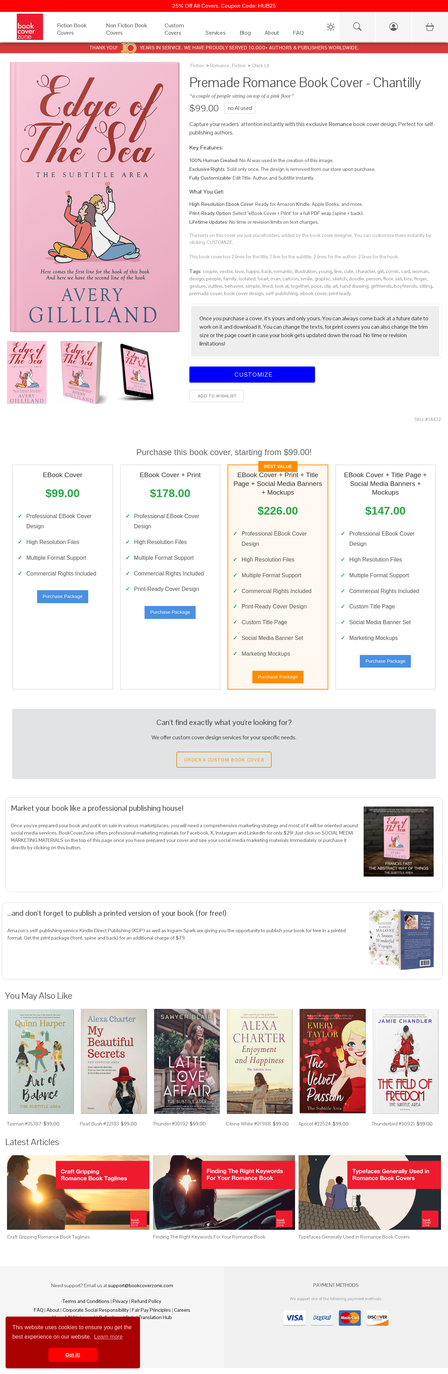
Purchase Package (63, 599)
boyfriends (405, 286)
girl (380, 271)
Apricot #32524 (315, 1130)
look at (282, 286)
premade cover (205, 293)
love (239, 271)
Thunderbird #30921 (393, 1130)
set (398, 279)
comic (392, 271)
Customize (252, 374)
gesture (197, 286)
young (325, 271)
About (53, 1316)
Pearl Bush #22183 (99, 1130)
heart (263, 279)
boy (408, 279)
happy (252, 271)
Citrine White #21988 (248, 1130)
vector (226, 271)
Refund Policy (146, 1307)
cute (349, 271)
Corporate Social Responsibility (96, 1316)
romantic (283, 271)
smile (307, 279)
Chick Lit (260, 66)
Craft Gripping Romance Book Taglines (48, 1243)
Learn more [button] (108, 1337)
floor (388, 279)
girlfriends (381, 286)
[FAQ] (298, 34)
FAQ (38, 1316)
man (275, 279)
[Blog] (245, 34)
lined (267, 286)
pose (316, 286)
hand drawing (354, 286)
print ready (340, 293)
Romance (219, 66)
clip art (331, 286)
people (213, 279)
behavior (234, 286)
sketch (339, 279)
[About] (272, 34)
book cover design (244, 293)
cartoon (290, 279)
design (196, 279)
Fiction (197, 66)
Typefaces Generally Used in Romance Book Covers (354, 1243)
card (405, 271)
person (373, 279)
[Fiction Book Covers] (74, 34)
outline (215, 286)
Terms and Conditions (86, 1307)
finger (420, 279)
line (338, 271)
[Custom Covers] (178, 34)
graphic (322, 279)
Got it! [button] (72, 1355)
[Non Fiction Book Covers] (128, 34)
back (266, 271)
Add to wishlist (216, 395)
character (365, 271)
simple (252, 286)
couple (210, 271)
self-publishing (282, 293)
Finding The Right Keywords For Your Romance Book (209, 1243)
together (300, 286)
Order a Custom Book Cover (224, 765)
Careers (182, 1316)
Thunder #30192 (170, 1130)
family (230, 279)
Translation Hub (155, 1323)
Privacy (120, 1307)
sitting (425, 286)
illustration (305, 271)
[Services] (215, 34)
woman (420, 271)
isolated (247, 279)
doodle (356, 279)
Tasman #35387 (24, 1130)
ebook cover (313, 293)
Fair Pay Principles (151, 1316)
